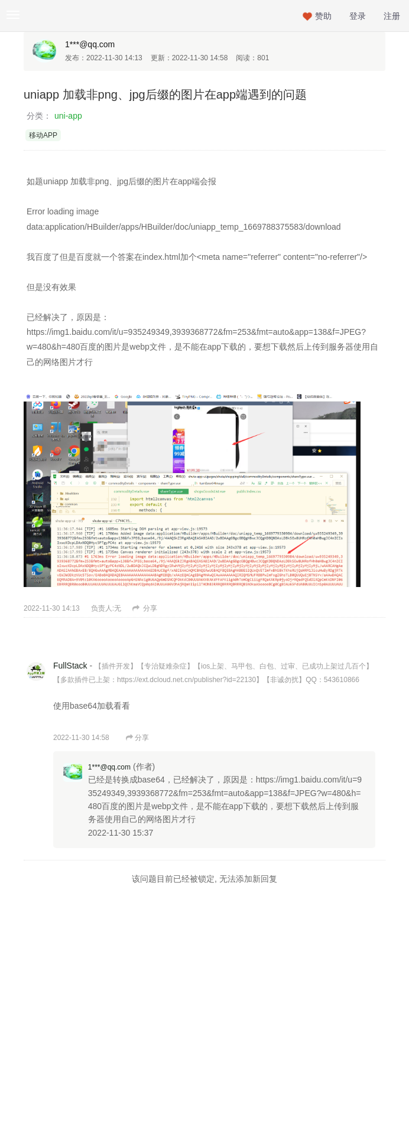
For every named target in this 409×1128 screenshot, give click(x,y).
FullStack (70, 665)
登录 (357, 16)
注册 (392, 16)
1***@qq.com (90, 44)
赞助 (323, 16)
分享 (144, 608)
